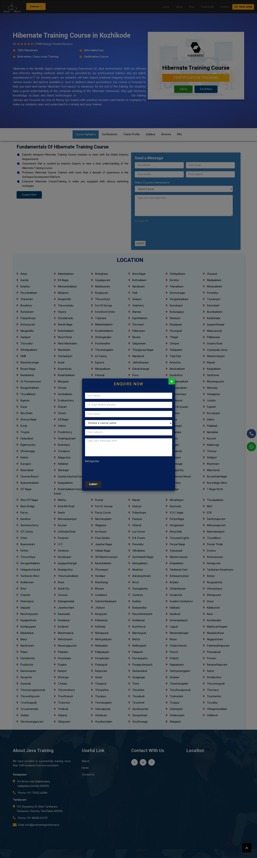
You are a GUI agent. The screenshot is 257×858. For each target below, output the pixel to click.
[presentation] (113, 471)
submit (93, 484)
